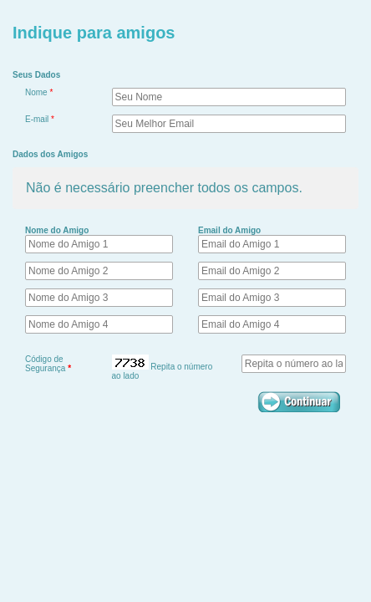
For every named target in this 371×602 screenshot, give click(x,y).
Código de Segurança (48, 364)
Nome (39, 92)
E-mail (39, 119)
